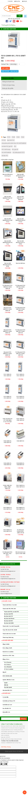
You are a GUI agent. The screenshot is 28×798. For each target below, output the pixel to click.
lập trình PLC (10, 140)
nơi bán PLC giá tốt (7, 146)
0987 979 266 (5, 71)
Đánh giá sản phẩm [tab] (7, 88)
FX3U (22, 137)
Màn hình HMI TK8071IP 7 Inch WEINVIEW (20, 198)
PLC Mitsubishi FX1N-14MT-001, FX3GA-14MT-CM (20, 287)
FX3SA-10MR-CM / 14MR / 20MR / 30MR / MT (7, 487)
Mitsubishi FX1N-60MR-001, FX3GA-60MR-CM (7, 354)
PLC (15, 146)
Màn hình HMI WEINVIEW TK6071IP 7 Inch (7, 198)
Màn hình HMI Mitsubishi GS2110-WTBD (20, 242)
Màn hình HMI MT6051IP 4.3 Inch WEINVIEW (20, 176)
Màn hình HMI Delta (20, 263)
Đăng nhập (17, 1)
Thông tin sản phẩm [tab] (8, 78)
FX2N (13, 137)
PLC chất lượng (6, 149)
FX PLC (4, 140)
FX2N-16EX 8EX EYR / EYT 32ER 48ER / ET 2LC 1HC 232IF (7, 420)
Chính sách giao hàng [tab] (8, 85)
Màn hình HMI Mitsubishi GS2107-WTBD (7, 265)
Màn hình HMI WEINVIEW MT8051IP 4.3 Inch (20, 220)
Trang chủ (3, 24)
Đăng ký (24, 1)
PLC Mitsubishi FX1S (18, 152)
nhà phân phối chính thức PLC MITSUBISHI (14, 143)
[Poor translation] (5, 764)
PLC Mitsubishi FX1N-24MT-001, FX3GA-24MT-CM (20, 309)
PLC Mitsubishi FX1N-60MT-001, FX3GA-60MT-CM (20, 354)
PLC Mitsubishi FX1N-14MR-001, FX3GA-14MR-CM (7, 287)
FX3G (18, 137)
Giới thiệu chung (6, 747)
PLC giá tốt (15, 149)
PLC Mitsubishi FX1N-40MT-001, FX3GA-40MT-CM (20, 331)
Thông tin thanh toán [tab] (8, 81)
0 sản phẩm (10, 1)
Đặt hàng (5, 68)
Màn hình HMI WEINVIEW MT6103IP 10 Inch (7, 220)
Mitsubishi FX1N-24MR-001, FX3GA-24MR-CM (7, 309)
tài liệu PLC (5, 155)
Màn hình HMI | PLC (11, 24)
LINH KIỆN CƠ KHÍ (6, 601)
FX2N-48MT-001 (20, 441)
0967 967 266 (14, 71)
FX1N (8, 137)
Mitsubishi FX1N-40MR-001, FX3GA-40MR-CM (7, 331)
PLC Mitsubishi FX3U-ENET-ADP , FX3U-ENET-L (7, 553)
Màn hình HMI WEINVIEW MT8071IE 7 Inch (7, 242)
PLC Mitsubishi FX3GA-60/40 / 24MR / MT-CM (20, 531)
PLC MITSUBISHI (6, 152)
